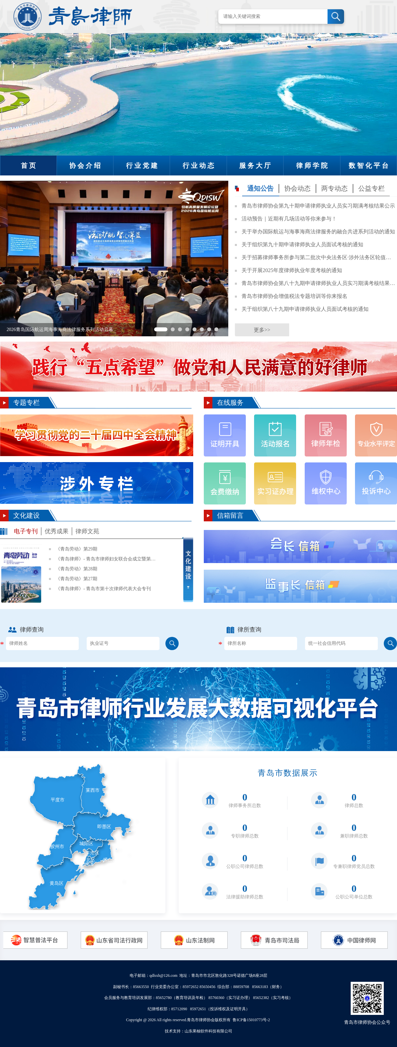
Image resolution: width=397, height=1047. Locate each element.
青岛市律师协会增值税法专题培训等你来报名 (294, 296)
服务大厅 (255, 165)
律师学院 (312, 165)
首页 (29, 165)
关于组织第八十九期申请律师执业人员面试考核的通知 (305, 309)
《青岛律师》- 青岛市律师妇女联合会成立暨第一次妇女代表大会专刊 (107, 558)
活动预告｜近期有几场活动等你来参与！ (289, 218)
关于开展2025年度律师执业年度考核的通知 (292, 270)
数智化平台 (369, 165)
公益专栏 (371, 188)
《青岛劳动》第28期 (76, 568)
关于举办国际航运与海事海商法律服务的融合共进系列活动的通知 (318, 231)
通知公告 (260, 188)
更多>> (262, 330)
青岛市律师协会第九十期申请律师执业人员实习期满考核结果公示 (318, 206)
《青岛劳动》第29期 (76, 549)
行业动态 (199, 165)
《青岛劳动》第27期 (76, 578)
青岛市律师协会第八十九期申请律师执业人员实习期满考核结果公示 (318, 283)
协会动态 (297, 188)
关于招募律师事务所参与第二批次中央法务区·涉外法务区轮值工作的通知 (318, 257)
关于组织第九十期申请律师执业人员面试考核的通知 (302, 244)
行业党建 (142, 165)
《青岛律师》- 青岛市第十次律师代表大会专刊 (103, 588)
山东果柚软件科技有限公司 (208, 1031)
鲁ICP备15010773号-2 (251, 1020)
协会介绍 (85, 165)
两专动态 (334, 188)
